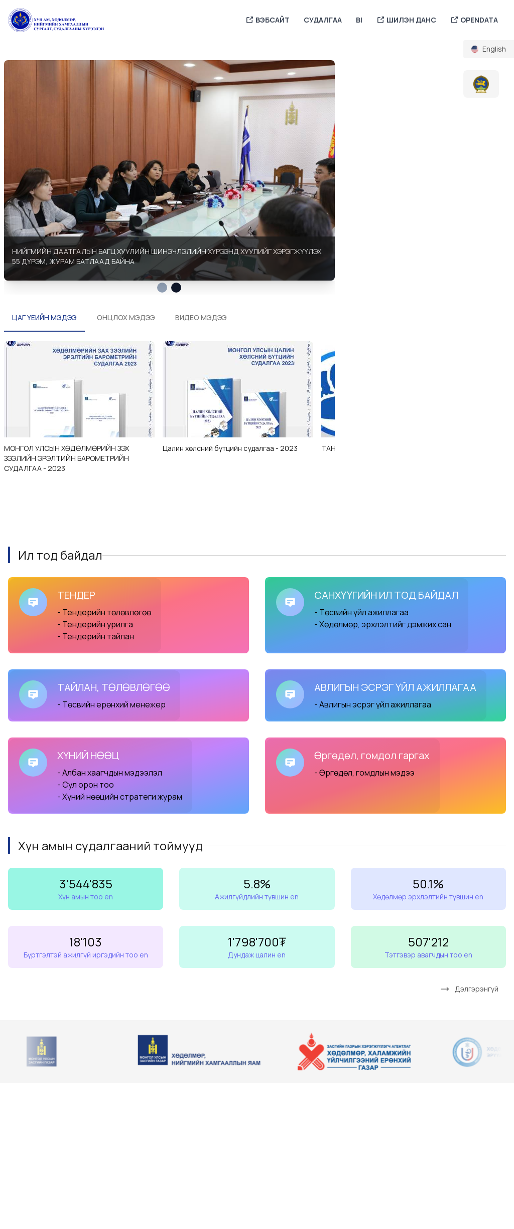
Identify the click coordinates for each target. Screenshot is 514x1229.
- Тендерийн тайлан (96, 636)
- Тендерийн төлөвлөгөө (104, 612)
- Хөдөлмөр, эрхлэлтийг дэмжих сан (382, 624)
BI (359, 20)
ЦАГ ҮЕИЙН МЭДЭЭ (44, 317)
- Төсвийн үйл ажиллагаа (361, 612)
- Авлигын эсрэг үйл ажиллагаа (372, 704)
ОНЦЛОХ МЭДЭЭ (126, 317)
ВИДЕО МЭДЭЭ (201, 317)
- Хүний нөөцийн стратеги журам (119, 796)
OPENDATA (474, 20)
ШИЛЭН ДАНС (406, 20)
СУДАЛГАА (323, 20)
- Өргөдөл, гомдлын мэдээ (364, 772)
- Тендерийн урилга (95, 624)
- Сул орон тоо (85, 784)
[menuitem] (488, 49)
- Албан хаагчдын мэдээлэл (109, 772)
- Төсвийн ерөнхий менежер (111, 704)
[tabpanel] (169, 170)
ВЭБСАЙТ (267, 20)
